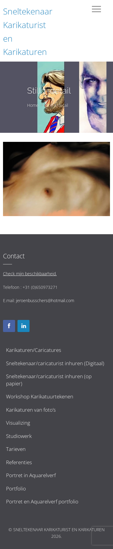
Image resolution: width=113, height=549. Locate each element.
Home (33, 105)
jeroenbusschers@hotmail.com (45, 300)
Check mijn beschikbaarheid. (30, 273)
